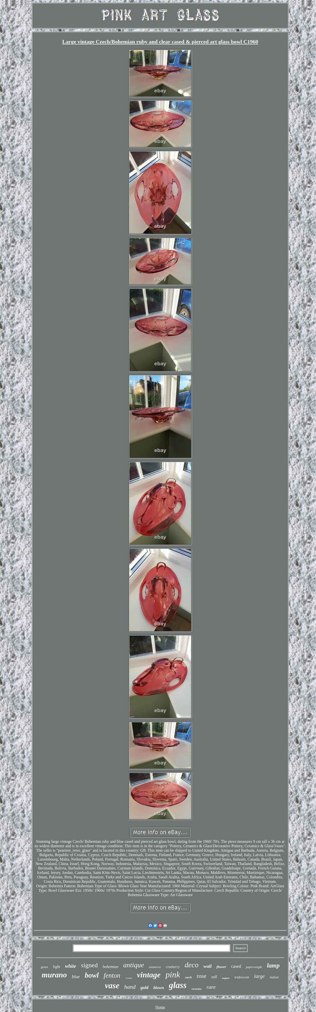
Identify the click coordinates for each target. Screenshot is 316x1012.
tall (214, 976)
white (70, 966)
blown (158, 987)
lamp (273, 965)
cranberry (173, 967)
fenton (112, 975)
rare (211, 987)
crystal (128, 978)
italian (274, 977)
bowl (92, 975)
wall (207, 966)
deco (192, 965)
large (259, 976)
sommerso (155, 967)
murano (54, 975)
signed (89, 965)
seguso (226, 977)
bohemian (110, 967)
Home (160, 1007)
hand (130, 987)
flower (221, 967)
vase (112, 985)
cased (236, 966)
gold (144, 987)
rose (201, 976)
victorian (196, 988)
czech (188, 977)
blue (76, 976)
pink (173, 974)
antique (133, 965)
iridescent (242, 977)
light (56, 967)
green (44, 967)
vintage (149, 974)
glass (178, 985)
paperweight (254, 967)
